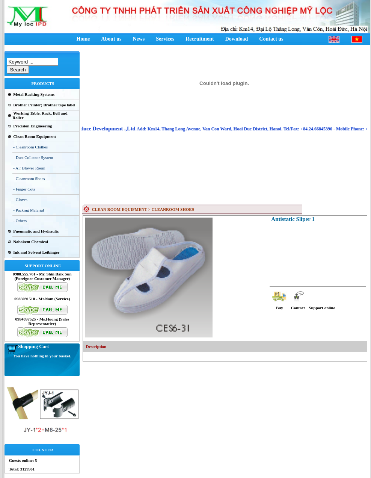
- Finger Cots (24, 189)
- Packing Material (28, 210)
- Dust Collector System (33, 157)
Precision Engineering (32, 126)
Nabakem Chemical (30, 241)
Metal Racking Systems (33, 94)
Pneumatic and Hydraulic (36, 231)
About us (111, 39)
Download (236, 39)
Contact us (271, 39)
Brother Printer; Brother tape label (44, 105)
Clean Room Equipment (34, 136)
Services (165, 39)
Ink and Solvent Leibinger (36, 252)
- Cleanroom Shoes (29, 178)
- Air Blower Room (29, 168)
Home (83, 39)
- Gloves (20, 199)
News (139, 39)
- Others (20, 220)
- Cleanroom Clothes (30, 147)
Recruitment (200, 39)
